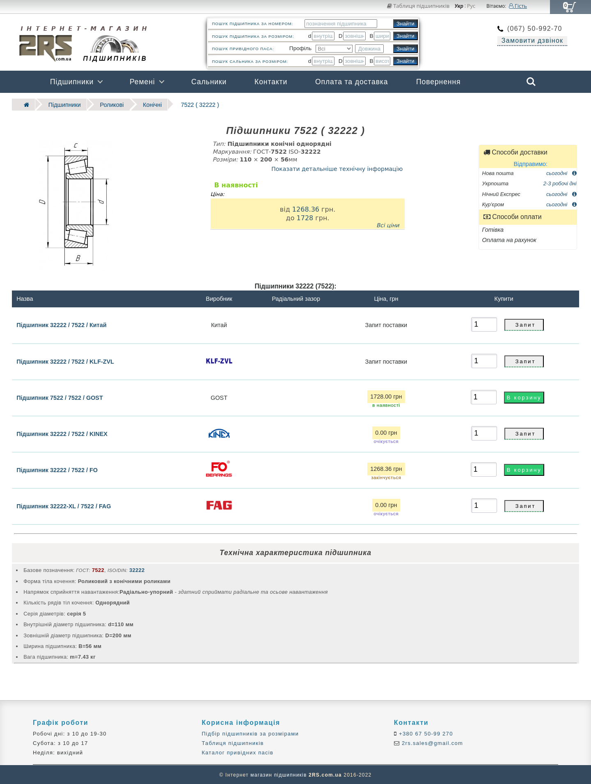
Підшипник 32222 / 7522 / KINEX (62, 433)
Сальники (209, 82)
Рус (471, 6)
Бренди (492, 104)
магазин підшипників (278, 774)
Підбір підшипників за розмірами (250, 733)
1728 (304, 217)
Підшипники (72, 82)
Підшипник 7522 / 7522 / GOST (59, 397)
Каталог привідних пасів (237, 752)
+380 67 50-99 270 (425, 733)
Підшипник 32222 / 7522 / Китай (61, 324)
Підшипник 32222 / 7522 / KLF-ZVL (65, 360)
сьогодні (561, 172)
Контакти (270, 82)
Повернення (438, 82)
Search (531, 82)
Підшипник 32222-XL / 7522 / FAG (63, 505)
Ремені (142, 82)
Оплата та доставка (351, 82)
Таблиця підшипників (418, 5)
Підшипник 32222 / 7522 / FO (57, 469)
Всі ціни (387, 224)
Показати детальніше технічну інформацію (337, 168)
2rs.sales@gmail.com (431, 743)
